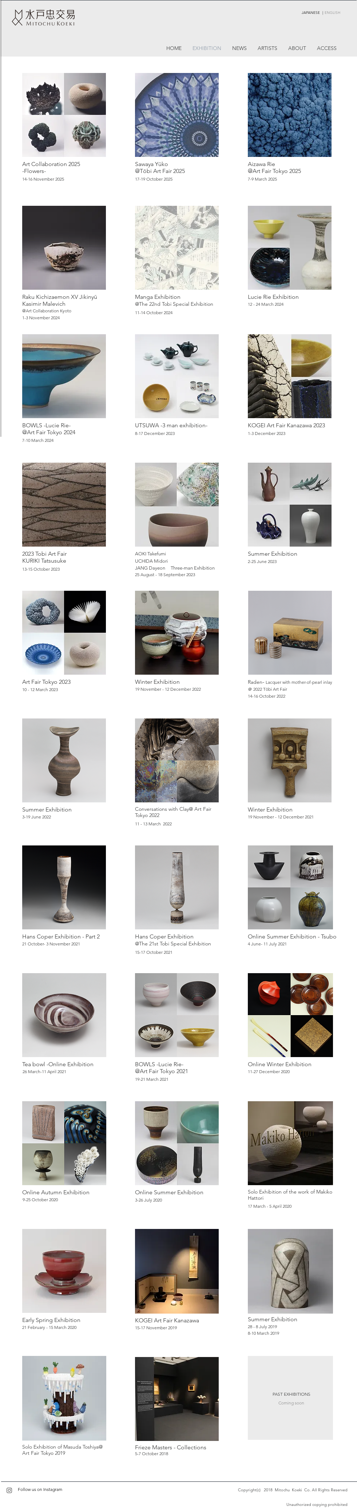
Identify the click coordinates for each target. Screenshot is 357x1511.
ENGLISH (332, 12)
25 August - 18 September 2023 (165, 574)
